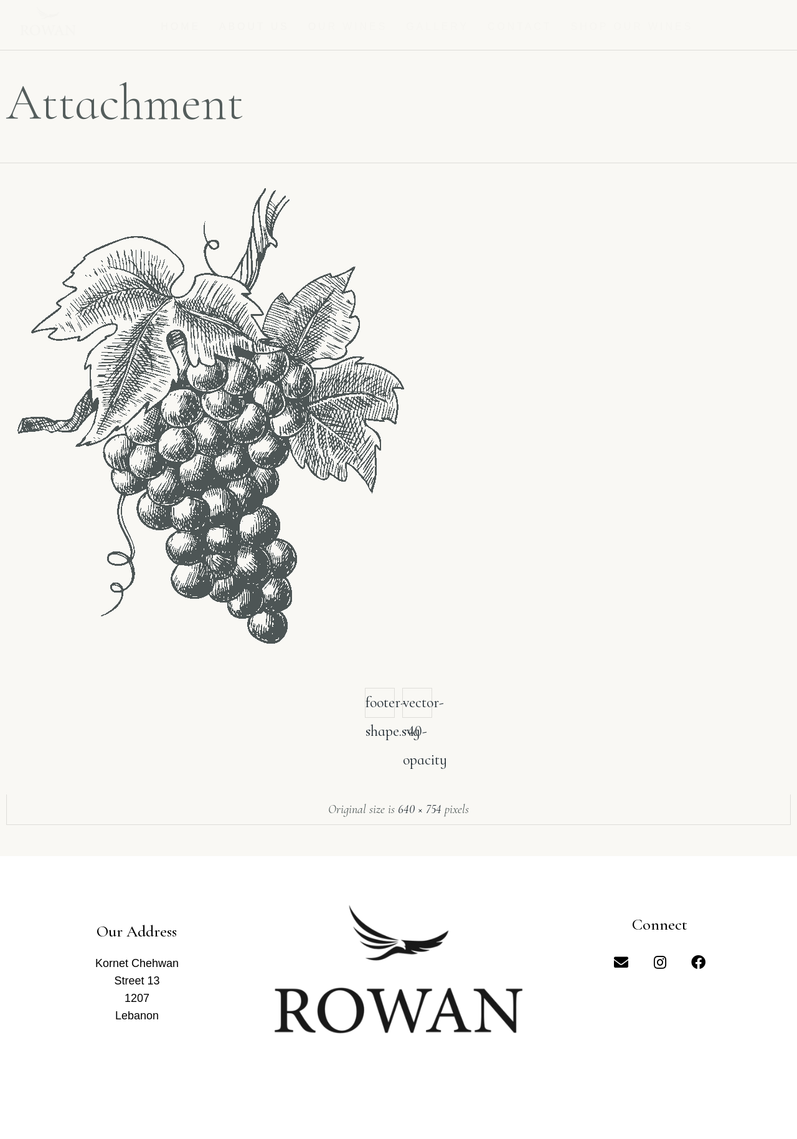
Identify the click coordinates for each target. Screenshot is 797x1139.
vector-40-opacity (417, 705)
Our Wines (348, 26)
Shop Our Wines (632, 26)
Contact (520, 26)
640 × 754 (419, 809)
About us (254, 26)
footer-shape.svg (380, 705)
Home (180, 26)
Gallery (437, 26)
